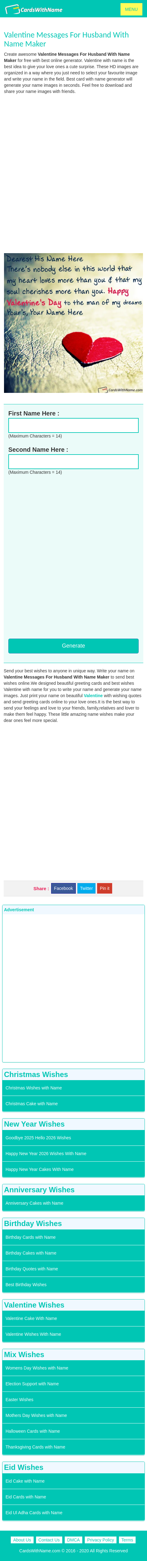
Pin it (104, 888)
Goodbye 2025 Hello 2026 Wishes (38, 1137)
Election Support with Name (32, 1383)
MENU (131, 9)
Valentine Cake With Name (31, 1318)
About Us (22, 1539)
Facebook (63, 888)
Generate (73, 646)
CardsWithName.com (39, 1550)
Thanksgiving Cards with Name (35, 1446)
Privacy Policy (100, 1539)
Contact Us (49, 1539)
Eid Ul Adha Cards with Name (34, 1512)
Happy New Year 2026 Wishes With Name (46, 1153)
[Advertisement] (73, 173)
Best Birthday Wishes (26, 1284)
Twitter (86, 888)
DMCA (73, 1539)
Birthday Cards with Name (31, 1237)
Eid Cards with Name (26, 1496)
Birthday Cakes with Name (31, 1253)
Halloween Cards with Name (33, 1431)
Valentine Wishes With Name (33, 1334)
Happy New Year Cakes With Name (40, 1169)
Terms (127, 1539)
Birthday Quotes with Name (32, 1268)
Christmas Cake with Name (32, 1103)
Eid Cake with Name (25, 1481)
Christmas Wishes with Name (34, 1087)
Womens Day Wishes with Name (37, 1367)
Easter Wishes (19, 1399)
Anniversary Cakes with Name (34, 1203)
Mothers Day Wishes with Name (36, 1415)
